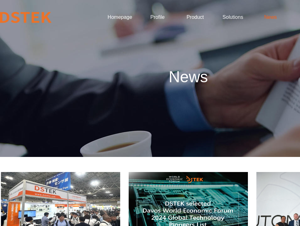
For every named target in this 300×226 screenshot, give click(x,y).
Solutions (232, 17)
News (270, 17)
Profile (157, 17)
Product (195, 17)
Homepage (120, 17)
